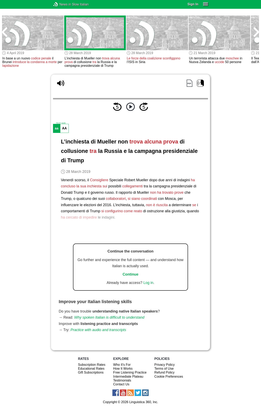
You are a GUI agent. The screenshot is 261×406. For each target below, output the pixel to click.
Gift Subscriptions (90, 372)
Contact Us (121, 384)
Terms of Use (164, 368)
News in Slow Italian (62, 4)
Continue (130, 274)
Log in (148, 283)
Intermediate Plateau (128, 376)
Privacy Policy (164, 364)
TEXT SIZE (61, 123)
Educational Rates (91, 368)
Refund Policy (164, 372)
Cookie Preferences (168, 376)
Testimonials (122, 380)
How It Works (123, 368)
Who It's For (122, 364)
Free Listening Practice (130, 372)
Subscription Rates (91, 364)
